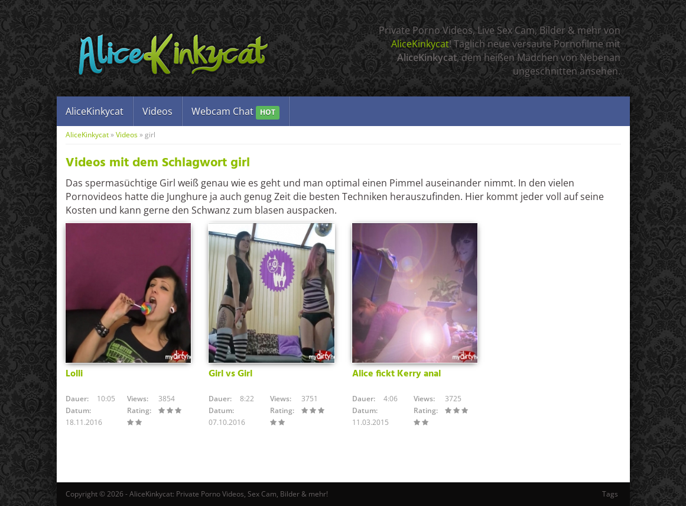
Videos (157, 111)
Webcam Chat (235, 112)
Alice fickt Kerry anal (396, 374)
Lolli (74, 374)
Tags (610, 494)
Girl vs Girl (230, 374)
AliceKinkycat (420, 43)
